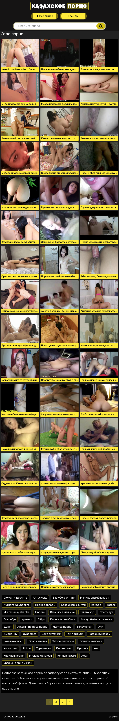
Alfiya (41, 619)
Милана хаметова (40, 655)
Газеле (111, 605)
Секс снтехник (51, 634)
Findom (39, 612)
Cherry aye (106, 612)
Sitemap (113, 716)
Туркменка (43, 648)
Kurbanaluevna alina (16, 605)
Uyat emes (29, 634)
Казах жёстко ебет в (62, 619)
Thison (27, 648)
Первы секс (63, 648)
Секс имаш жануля (73, 605)
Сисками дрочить (15, 597)
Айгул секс (40, 597)
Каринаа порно (14, 655)
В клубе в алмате (64, 597)
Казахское (59, 6)
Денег (8, 626)
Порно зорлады (45, 605)
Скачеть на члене (90, 641)
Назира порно (62, 626)
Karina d (96, 605)
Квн (95, 648)
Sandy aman (84, 626)
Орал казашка (38, 641)
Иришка (82, 648)
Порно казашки (13, 716)
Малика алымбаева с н (95, 597)
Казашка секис (13, 641)
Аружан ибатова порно (32, 626)
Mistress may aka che (16, 612)
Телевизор (87, 612)
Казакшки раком (99, 634)
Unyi (100, 626)
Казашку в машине (62, 612)
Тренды (73, 16)
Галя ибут (10, 619)
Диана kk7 (10, 634)
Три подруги (74, 634)
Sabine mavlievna (63, 641)
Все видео (44, 16)
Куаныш (27, 619)
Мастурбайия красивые (96, 619)
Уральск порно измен (18, 663)
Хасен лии (10, 648)
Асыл (84, 655)
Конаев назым (66, 655)
